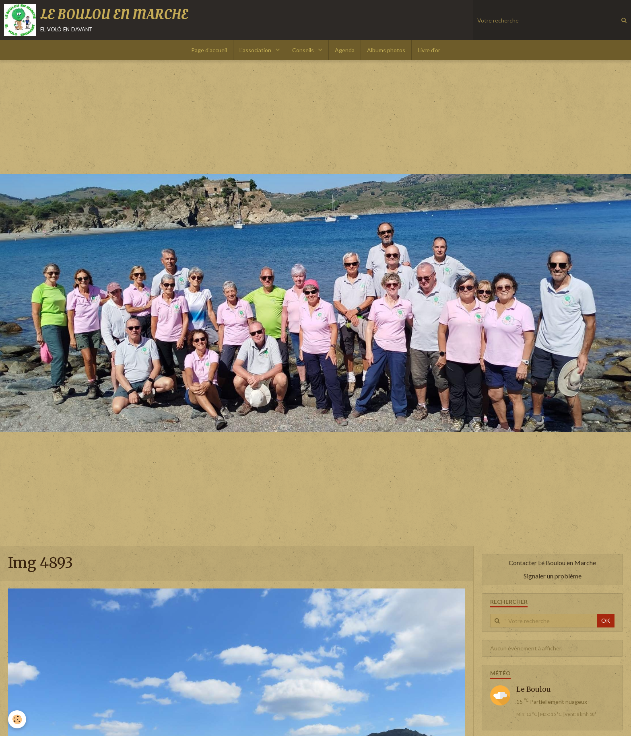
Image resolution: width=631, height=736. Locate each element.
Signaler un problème (553, 576)
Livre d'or (429, 50)
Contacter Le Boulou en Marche (552, 562)
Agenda (345, 50)
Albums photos (386, 50)
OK (605, 620)
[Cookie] (17, 719)
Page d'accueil (209, 50)
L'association (255, 50)
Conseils (303, 50)
